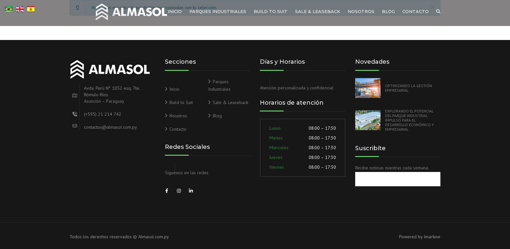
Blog (388, 11)
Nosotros (361, 11)
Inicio (175, 11)
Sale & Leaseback (317, 11)
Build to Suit (271, 11)
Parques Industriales (217, 11)
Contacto (415, 11)
